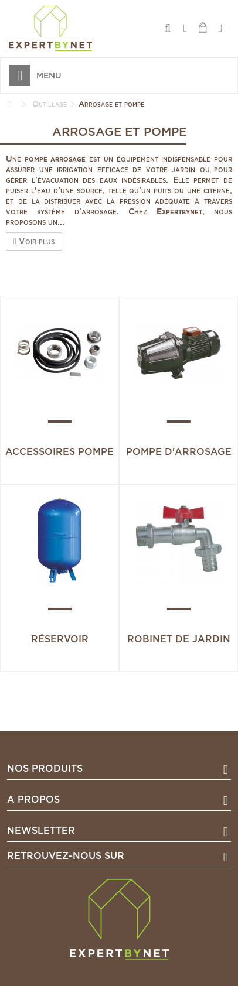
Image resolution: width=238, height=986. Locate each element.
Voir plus (34, 241)
